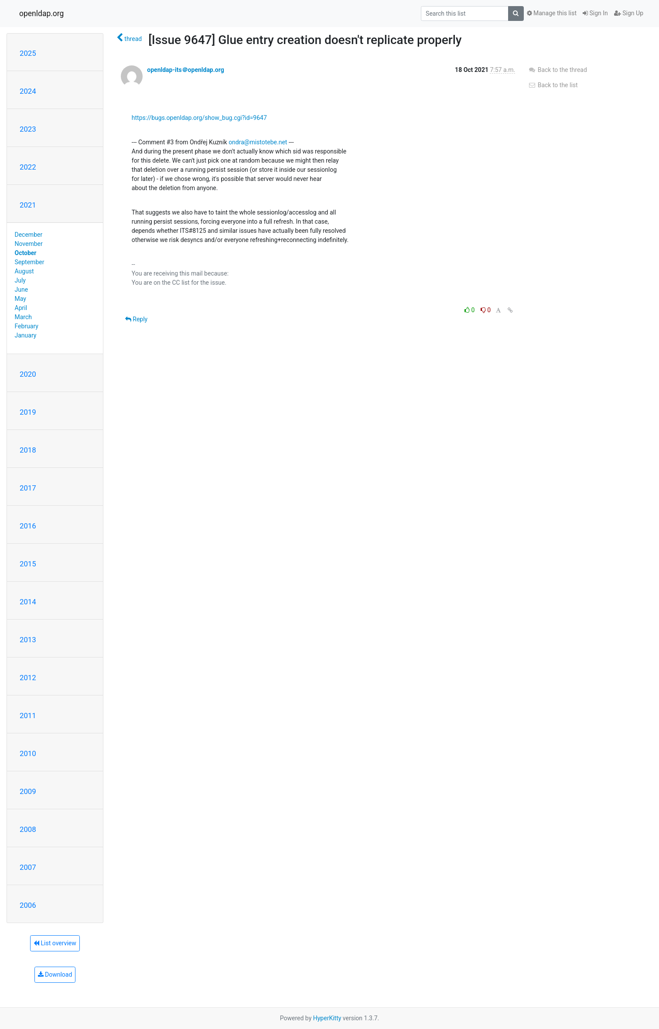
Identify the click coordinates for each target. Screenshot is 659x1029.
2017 (28, 488)
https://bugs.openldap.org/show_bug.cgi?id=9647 (199, 117)
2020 (28, 374)
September (29, 262)
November (29, 243)
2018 (28, 450)
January (26, 335)
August (24, 271)
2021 (28, 205)
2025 (28, 53)
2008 (28, 829)
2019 (28, 412)
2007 (28, 867)
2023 (28, 129)
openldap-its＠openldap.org (185, 69)
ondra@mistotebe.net (258, 142)
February (26, 326)
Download (55, 974)
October (26, 252)
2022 (28, 167)
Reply (136, 319)
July (20, 280)
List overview (55, 943)
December (29, 234)
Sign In (595, 13)
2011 (28, 715)
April (21, 307)
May (20, 298)
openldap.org (41, 13)
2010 (28, 753)
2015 (28, 563)
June (21, 289)
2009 (28, 791)
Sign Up (628, 13)
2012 (28, 677)
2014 (28, 601)
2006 (28, 905)
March (23, 316)
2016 (28, 525)
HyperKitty (327, 1018)
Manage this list (552, 13)
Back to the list (552, 85)
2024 (28, 91)
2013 (28, 639)
